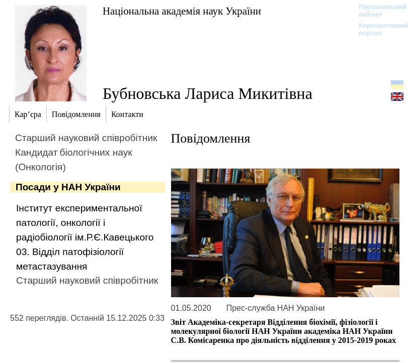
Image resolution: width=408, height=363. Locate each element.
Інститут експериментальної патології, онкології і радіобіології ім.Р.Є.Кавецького (84, 223)
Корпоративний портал (377, 29)
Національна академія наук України (182, 11)
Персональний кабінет (377, 10)
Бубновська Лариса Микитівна (207, 93)
